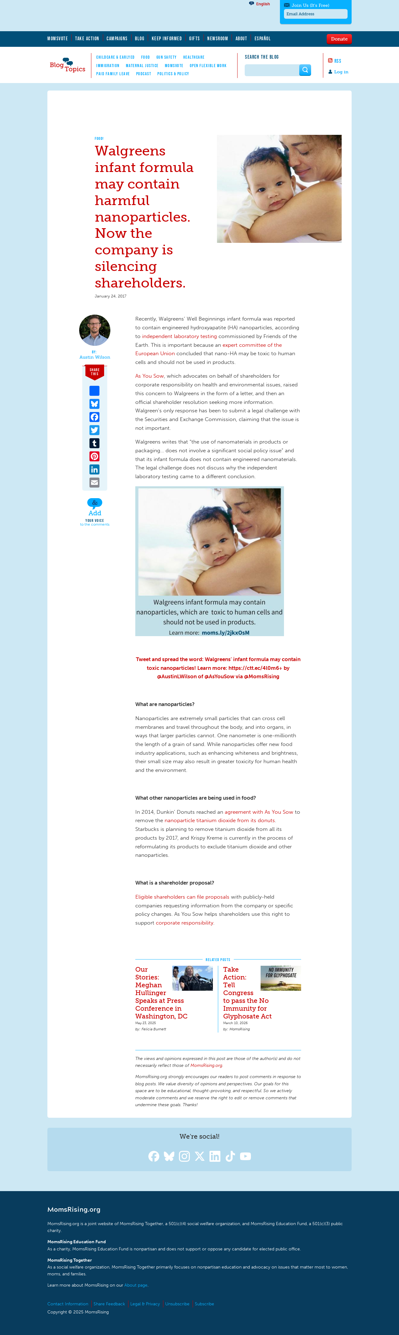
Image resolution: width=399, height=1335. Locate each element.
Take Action (87, 38)
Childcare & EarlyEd (115, 57)
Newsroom (217, 38)
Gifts (194, 38)
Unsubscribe (177, 1304)
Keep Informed (167, 38)
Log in (341, 72)
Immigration (108, 65)
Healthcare (194, 57)
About (242, 38)
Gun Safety (166, 57)
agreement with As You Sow (259, 812)
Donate (339, 39)
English (263, 4)
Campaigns (117, 38)
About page (135, 1285)
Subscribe (204, 1304)
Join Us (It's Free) (310, 5)
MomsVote (57, 38)
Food (145, 57)
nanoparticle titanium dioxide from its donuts (220, 820)
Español (263, 38)
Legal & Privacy (145, 1304)
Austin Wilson (94, 357)
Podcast (143, 73)
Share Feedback (109, 1304)
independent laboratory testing (179, 336)
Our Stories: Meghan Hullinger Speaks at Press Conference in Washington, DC (161, 992)
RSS (338, 61)
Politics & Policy (173, 73)
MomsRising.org (108, 15)
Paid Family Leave (113, 73)
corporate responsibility (184, 923)
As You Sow (149, 376)
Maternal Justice (142, 65)
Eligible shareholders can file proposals (182, 897)
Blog (139, 38)
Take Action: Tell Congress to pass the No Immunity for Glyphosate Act (247, 992)
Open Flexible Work (208, 65)
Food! (99, 138)
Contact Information (67, 1304)
